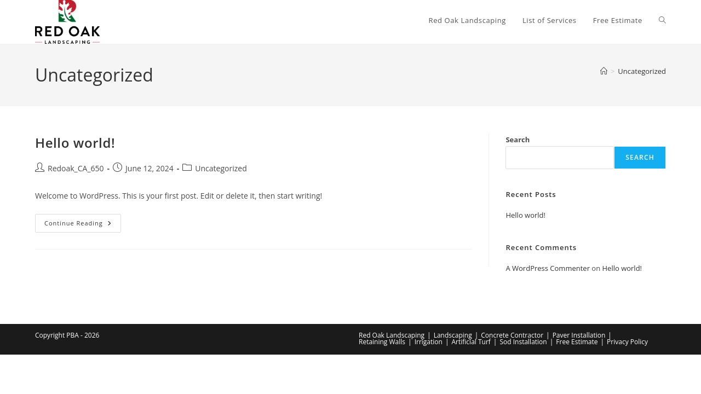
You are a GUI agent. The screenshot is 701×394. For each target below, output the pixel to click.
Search (517, 139)
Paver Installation (579, 335)
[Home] (603, 71)
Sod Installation (523, 341)
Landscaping (453, 335)
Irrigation (429, 341)
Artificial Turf (470, 341)
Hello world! (75, 143)
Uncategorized (642, 71)
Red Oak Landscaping (391, 335)
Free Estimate (576, 341)
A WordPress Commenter (547, 268)
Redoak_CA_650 (76, 168)
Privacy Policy (627, 341)
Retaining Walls (382, 341)
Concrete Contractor (512, 335)
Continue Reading (82, 225)
